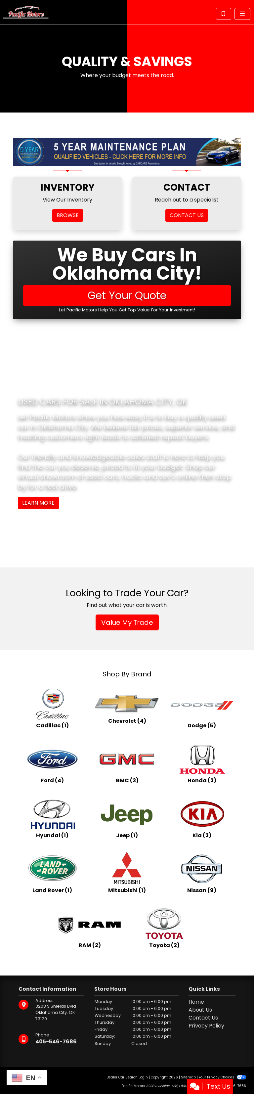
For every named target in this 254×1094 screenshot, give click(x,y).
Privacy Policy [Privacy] (206, 1025)
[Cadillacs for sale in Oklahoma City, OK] (52, 708)
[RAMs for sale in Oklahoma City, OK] (89, 928)
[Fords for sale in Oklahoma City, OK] (52, 763)
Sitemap (188, 1077)
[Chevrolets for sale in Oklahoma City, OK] (127, 708)
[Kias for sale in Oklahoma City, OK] (201, 818)
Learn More (38, 503)
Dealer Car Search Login (127, 1077)
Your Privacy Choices (222, 1077)
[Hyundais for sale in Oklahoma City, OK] (52, 818)
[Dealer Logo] (26, 12)
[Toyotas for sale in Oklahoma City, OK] (164, 928)
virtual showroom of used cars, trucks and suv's (96, 476)
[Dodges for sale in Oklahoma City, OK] (201, 708)
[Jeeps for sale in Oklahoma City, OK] (127, 818)
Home (196, 1002)
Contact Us (203, 1018)
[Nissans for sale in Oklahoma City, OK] (201, 873)
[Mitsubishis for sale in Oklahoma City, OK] (127, 873)
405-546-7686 (56, 1041)
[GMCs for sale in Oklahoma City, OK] (127, 763)
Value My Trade (127, 622)
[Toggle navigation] (242, 14)
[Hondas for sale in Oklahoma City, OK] (201, 763)
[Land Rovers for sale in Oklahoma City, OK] (52, 873)
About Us (200, 1010)
